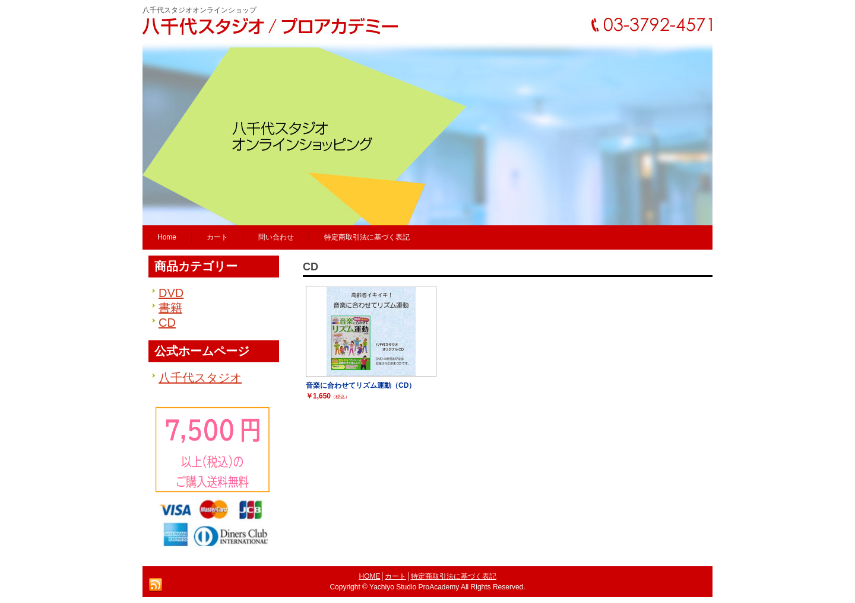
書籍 (170, 307)
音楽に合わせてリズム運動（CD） (361, 385)
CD (167, 322)
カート (395, 576)
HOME (370, 576)
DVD (171, 292)
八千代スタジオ (200, 377)
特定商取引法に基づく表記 (453, 576)
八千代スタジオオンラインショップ (199, 10)
